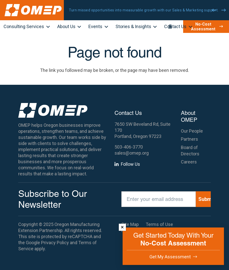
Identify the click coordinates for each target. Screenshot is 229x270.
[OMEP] (33, 10)
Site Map (130, 224)
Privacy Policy (55, 242)
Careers (189, 161)
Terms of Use (159, 224)
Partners (189, 139)
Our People (192, 131)
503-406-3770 (128, 147)
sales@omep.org (131, 153)
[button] (47, 27)
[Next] (223, 10)
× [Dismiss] (122, 227)
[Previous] (214, 10)
